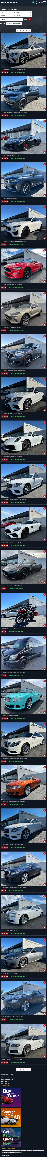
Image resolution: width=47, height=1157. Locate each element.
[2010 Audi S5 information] (44, 1056)
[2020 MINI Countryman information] (44, 367)
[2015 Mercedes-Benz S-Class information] (44, 755)
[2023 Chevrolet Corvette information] (44, 152)
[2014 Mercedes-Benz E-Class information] (44, 884)
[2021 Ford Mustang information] (44, 281)
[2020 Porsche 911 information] (44, 453)
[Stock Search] (11, 19)
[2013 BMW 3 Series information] (44, 970)
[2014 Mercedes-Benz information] (44, 841)
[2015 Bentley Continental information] (44, 712)
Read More (6, 1155)
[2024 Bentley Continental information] (44, 66)
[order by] (14, 23)
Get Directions (5, 1085)
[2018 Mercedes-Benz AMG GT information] (44, 539)
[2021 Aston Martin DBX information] (44, 324)
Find (25, 19)
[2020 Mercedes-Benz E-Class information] (44, 410)
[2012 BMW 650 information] (44, 1013)
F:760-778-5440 (5, 1083)
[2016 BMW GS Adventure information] (44, 625)
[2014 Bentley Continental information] (44, 798)
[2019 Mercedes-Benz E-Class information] (44, 496)
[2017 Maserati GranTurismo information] (44, 582)
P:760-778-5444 (5, 1081)
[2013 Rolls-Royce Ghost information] (44, 927)
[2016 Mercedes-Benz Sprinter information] (44, 669)
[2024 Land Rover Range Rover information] (44, 109)
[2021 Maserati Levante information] (44, 238)
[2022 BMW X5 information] (44, 195)
